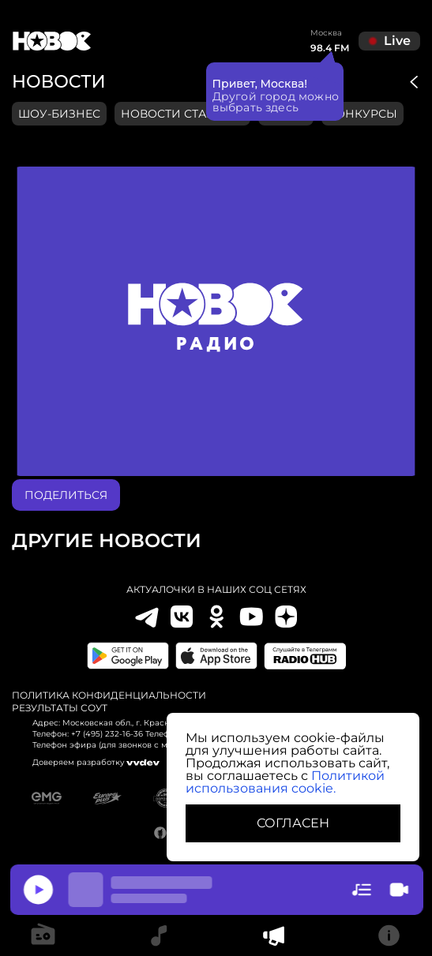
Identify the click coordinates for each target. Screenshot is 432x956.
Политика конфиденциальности (109, 695)
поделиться (65, 495)
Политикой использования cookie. (285, 782)
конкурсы (362, 114)
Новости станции (182, 114)
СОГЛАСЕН (293, 822)
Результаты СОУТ (59, 708)
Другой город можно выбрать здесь (276, 102)
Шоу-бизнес (59, 114)
